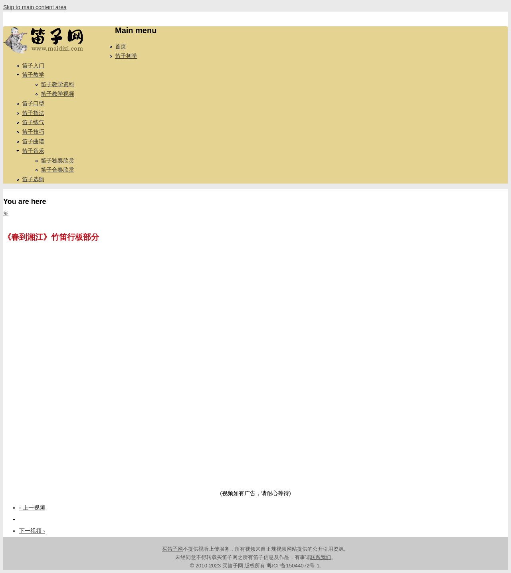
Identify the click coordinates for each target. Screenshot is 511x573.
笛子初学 (126, 56)
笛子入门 (33, 65)
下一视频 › (32, 531)
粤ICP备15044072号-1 (293, 566)
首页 (120, 46)
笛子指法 (33, 113)
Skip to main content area (35, 7)
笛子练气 (33, 122)
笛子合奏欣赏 (57, 169)
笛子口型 (33, 103)
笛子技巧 (33, 131)
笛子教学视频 (57, 94)
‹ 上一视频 (32, 507)
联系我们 (320, 557)
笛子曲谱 (33, 141)
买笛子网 (172, 549)
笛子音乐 (33, 151)
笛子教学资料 (57, 84)
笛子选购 (33, 179)
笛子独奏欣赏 (57, 160)
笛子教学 (33, 74)
